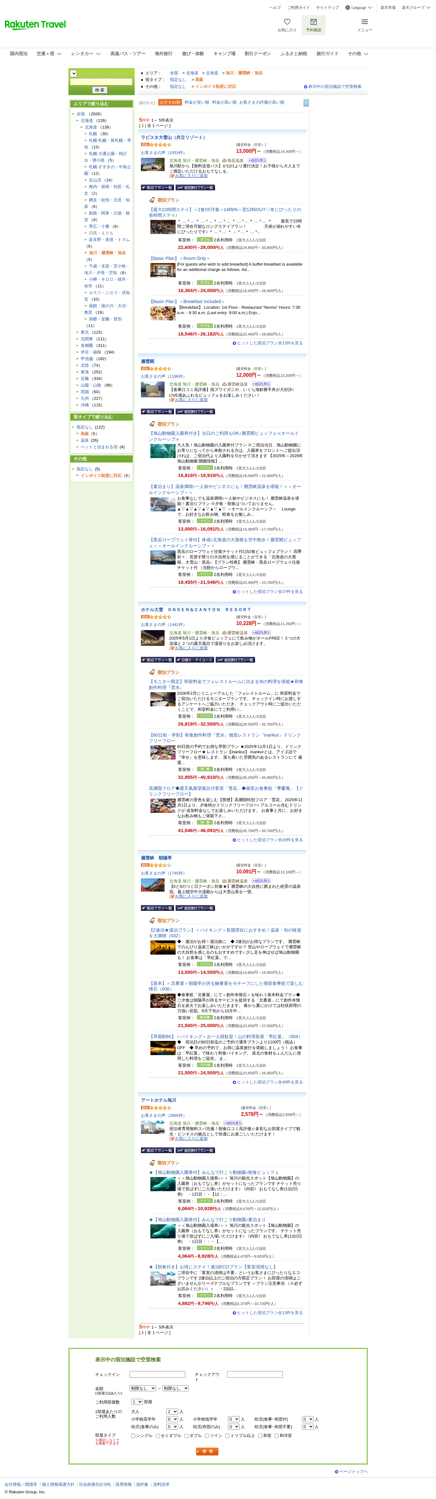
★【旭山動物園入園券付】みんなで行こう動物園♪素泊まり (207, 1219)
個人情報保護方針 (58, 1484)
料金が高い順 (224, 102)
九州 (85, 398)
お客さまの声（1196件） (164, 376)
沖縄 (85, 405)
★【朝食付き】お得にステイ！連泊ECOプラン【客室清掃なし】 (213, 1266)
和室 (267, 1435)
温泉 (85, 440)
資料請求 (161, 1484)
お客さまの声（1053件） (164, 152)
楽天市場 (388, 7)
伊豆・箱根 (91, 352)
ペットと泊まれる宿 (99, 447)
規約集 (142, 1484)
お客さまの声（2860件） (164, 1115)
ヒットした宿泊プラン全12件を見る (270, 343)
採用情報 (123, 1484)
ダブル (195, 1435)
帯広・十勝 (99, 226)
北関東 (87, 338)
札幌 (93, 133)
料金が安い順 (197, 102)
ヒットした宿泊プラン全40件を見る (270, 1082)
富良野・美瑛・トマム (109, 239)
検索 (207, 1452)
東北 (85, 332)
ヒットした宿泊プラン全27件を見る (270, 591)
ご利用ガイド (298, 7)
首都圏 (87, 345)
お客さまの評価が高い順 (261, 102)
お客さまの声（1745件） (164, 873)
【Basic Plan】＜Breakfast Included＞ (187, 301)
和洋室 (286, 1435)
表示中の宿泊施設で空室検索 (335, 86)
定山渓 (95, 180)
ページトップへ (353, 1471)
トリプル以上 (242, 1435)
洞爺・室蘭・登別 (105, 319)
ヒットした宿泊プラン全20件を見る (270, 839)
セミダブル (171, 1435)
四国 (85, 391)
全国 (174, 73)
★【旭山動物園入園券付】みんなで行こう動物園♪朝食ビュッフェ (214, 1172)
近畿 (85, 378)
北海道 (192, 73)
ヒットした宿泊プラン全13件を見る (270, 1312)
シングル (144, 1435)
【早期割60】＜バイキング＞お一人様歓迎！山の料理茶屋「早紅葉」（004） (226, 1036)
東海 (85, 372)
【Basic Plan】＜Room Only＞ (180, 258)
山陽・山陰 (91, 385)
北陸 (85, 365)
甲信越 (87, 358)
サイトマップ (327, 7)
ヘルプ (275, 7)
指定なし (178, 79)
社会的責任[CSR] (95, 1484)
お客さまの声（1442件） (164, 624)
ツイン (216, 1435)
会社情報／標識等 (20, 1484)
